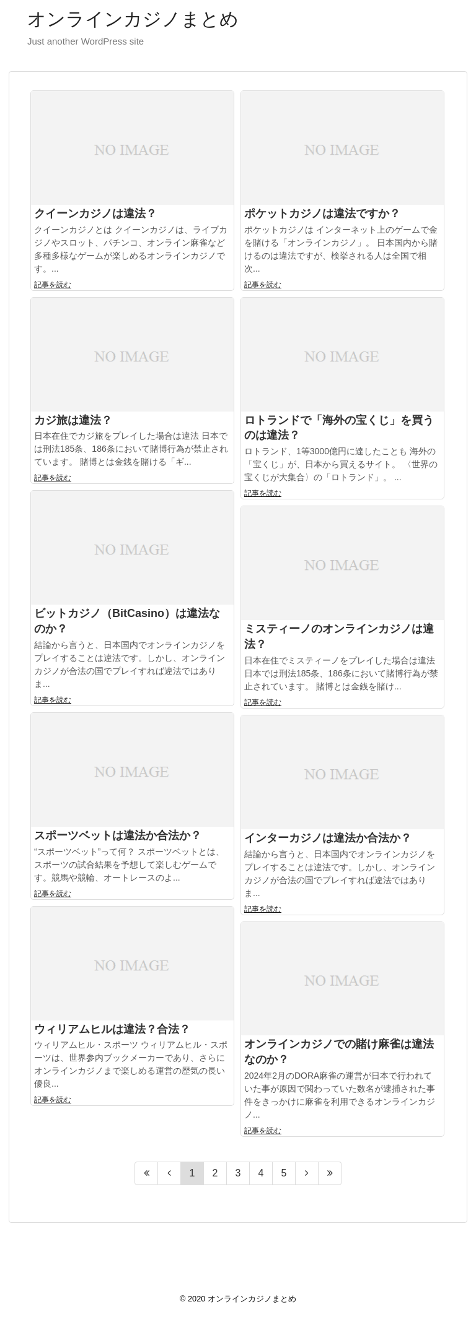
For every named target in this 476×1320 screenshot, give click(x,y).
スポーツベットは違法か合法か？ (117, 835)
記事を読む (52, 284)
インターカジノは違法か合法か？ (328, 838)
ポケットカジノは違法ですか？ (322, 213)
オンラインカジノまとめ (133, 19)
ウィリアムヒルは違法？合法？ (112, 1029)
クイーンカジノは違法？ (95, 213)
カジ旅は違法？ (73, 420)
